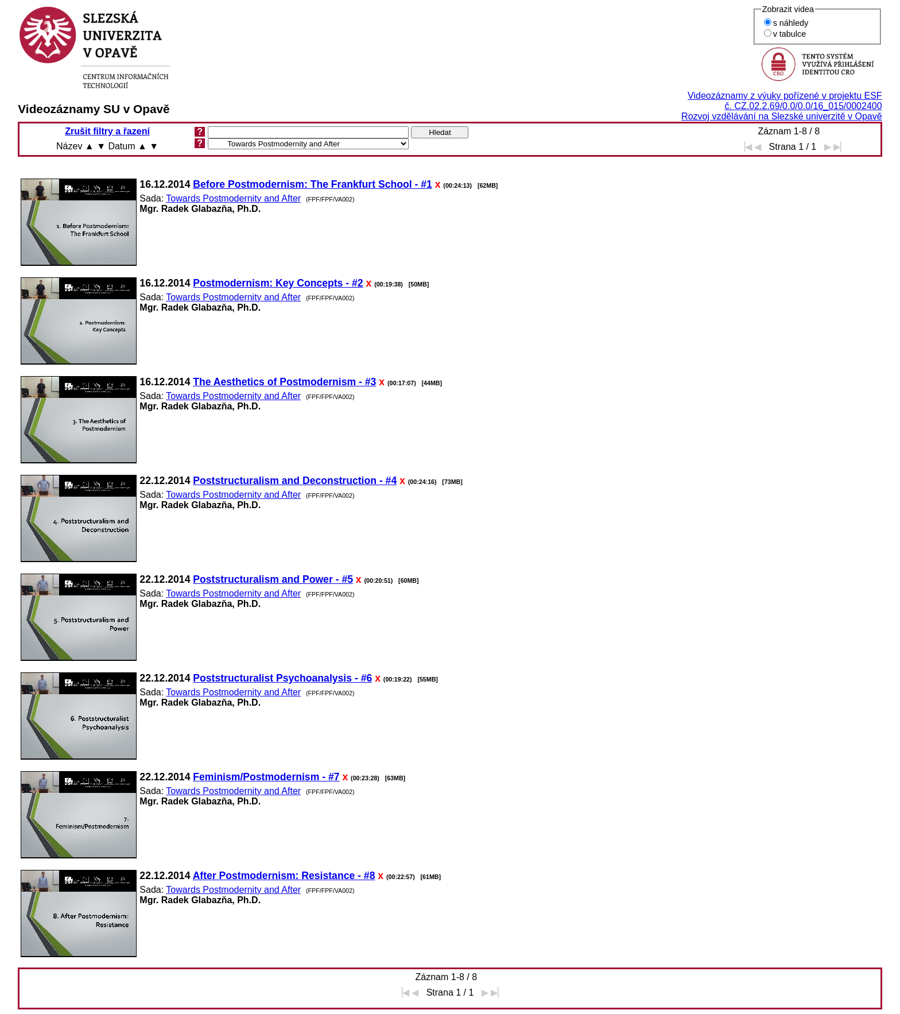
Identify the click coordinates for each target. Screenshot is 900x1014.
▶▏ (840, 147)
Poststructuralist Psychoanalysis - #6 (282, 678)
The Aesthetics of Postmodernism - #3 (284, 382)
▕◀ (745, 147)
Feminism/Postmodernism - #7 (266, 777)
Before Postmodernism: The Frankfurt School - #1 (312, 184)
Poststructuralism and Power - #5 (273, 579)
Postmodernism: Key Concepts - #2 (278, 283)
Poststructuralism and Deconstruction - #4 (295, 480)
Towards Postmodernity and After (233, 198)
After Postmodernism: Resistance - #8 (284, 875)
